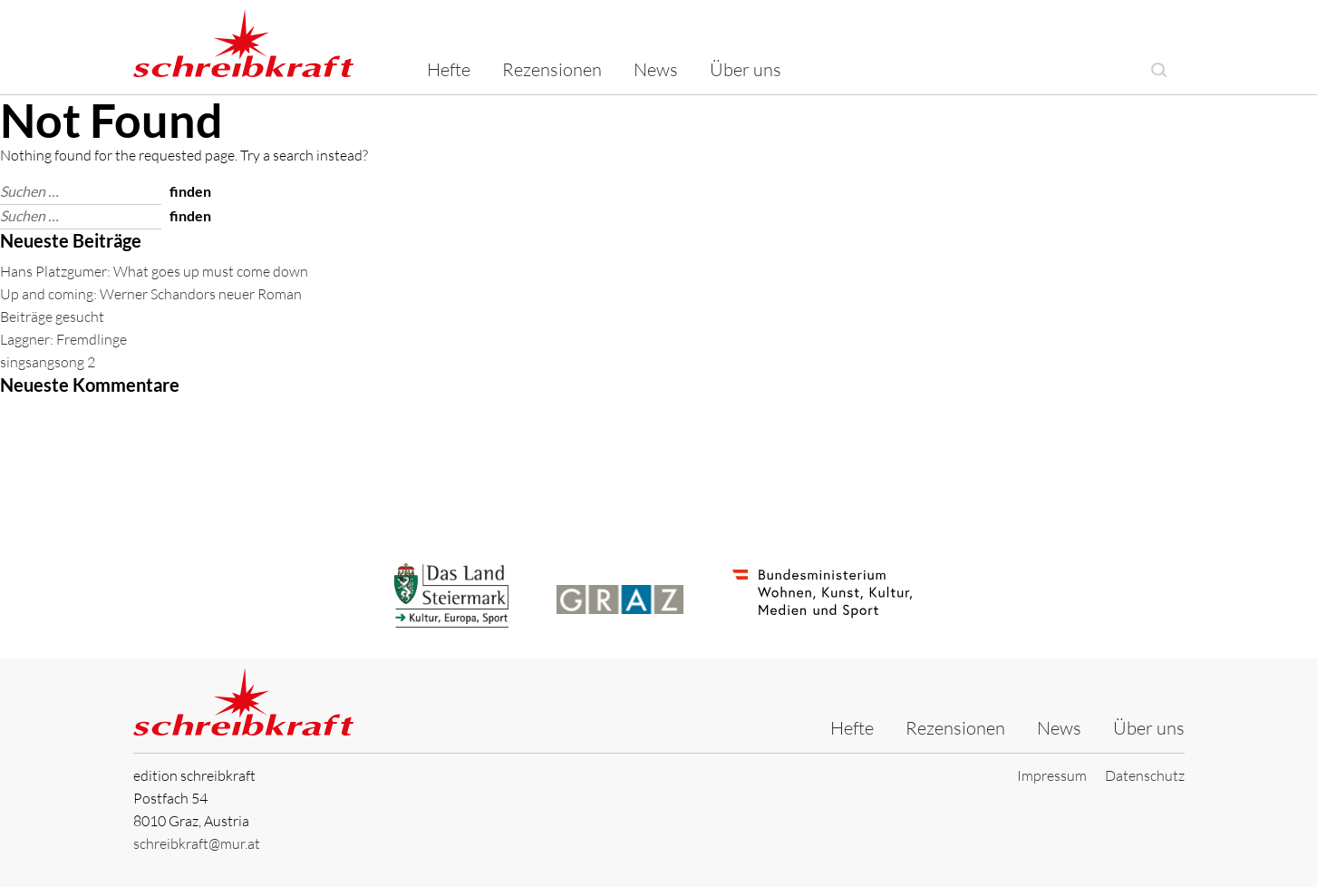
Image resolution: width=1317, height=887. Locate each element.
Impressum (1052, 775)
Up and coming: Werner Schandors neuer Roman (151, 294)
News (656, 69)
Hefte (448, 69)
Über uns (745, 69)
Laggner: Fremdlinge (63, 339)
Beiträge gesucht (52, 316)
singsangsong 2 (47, 362)
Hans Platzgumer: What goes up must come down (154, 271)
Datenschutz (1145, 775)
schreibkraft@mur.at (196, 843)
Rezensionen (552, 69)
